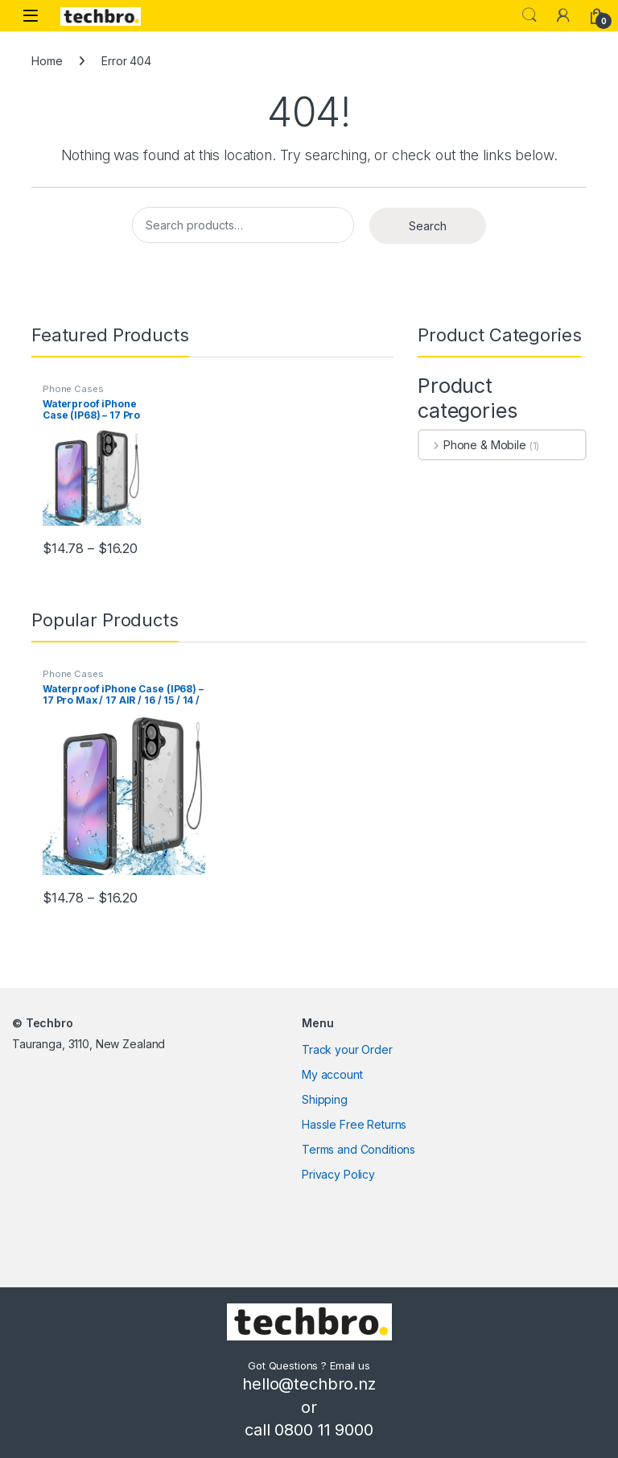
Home (46, 61)
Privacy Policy (338, 1174)
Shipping (325, 1099)
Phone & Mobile (472, 445)
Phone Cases (73, 388)
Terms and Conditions (358, 1149)
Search (529, 15)
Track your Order (347, 1049)
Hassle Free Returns (354, 1124)
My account (332, 1074)
